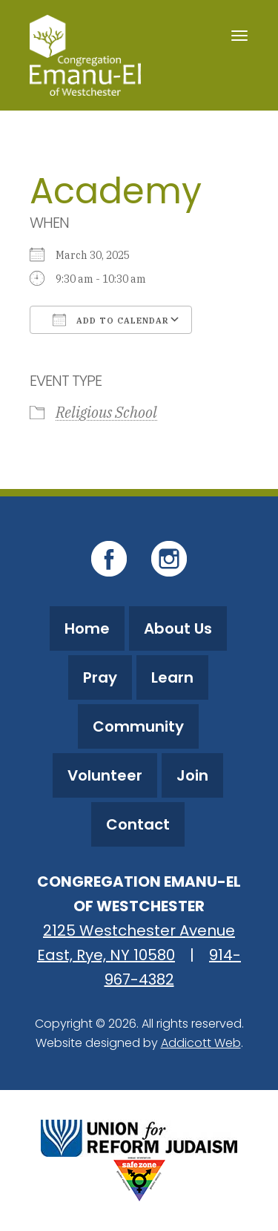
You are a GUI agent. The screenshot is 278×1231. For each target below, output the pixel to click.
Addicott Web (201, 1042)
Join (192, 775)
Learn (172, 677)
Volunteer (104, 775)
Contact (138, 824)
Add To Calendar (111, 319)
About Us (178, 628)
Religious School (106, 412)
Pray (100, 677)
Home (87, 628)
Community (138, 726)
